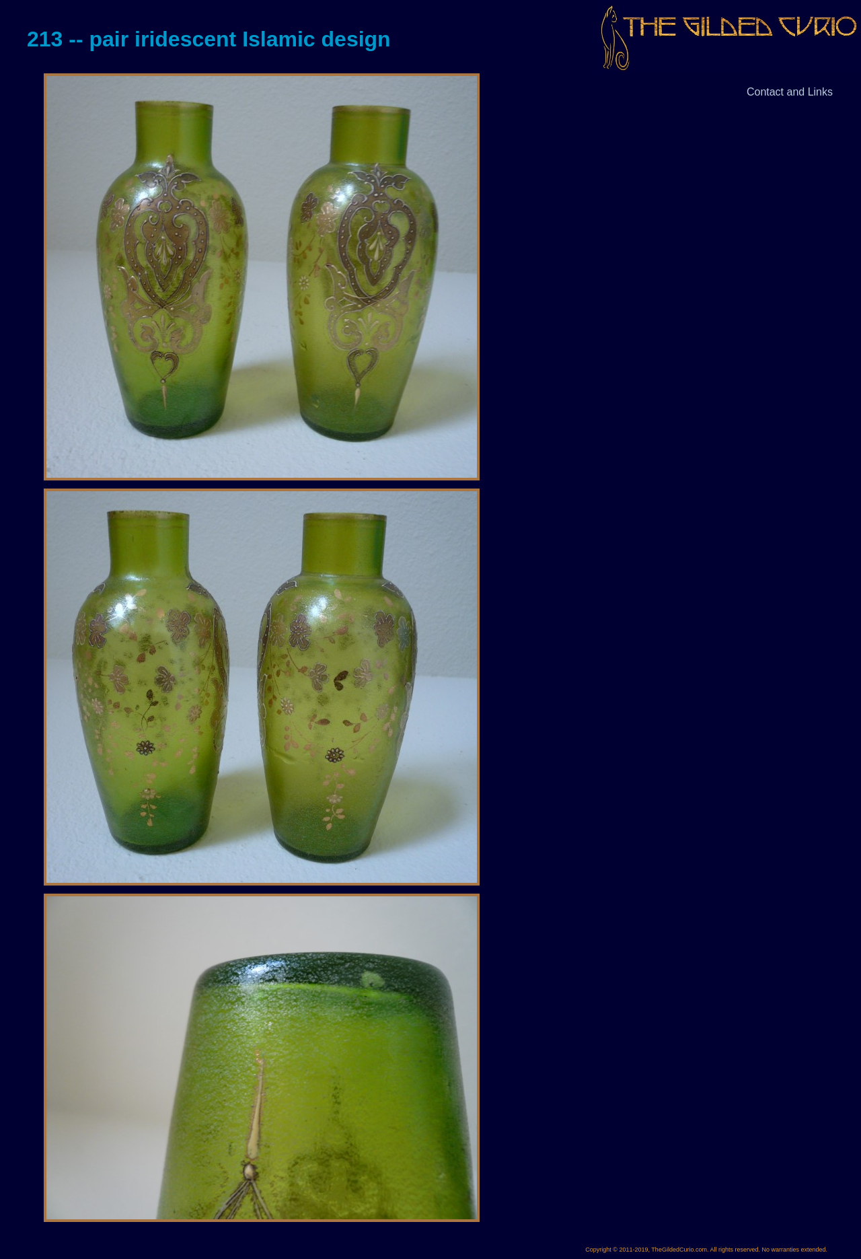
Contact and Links (790, 92)
